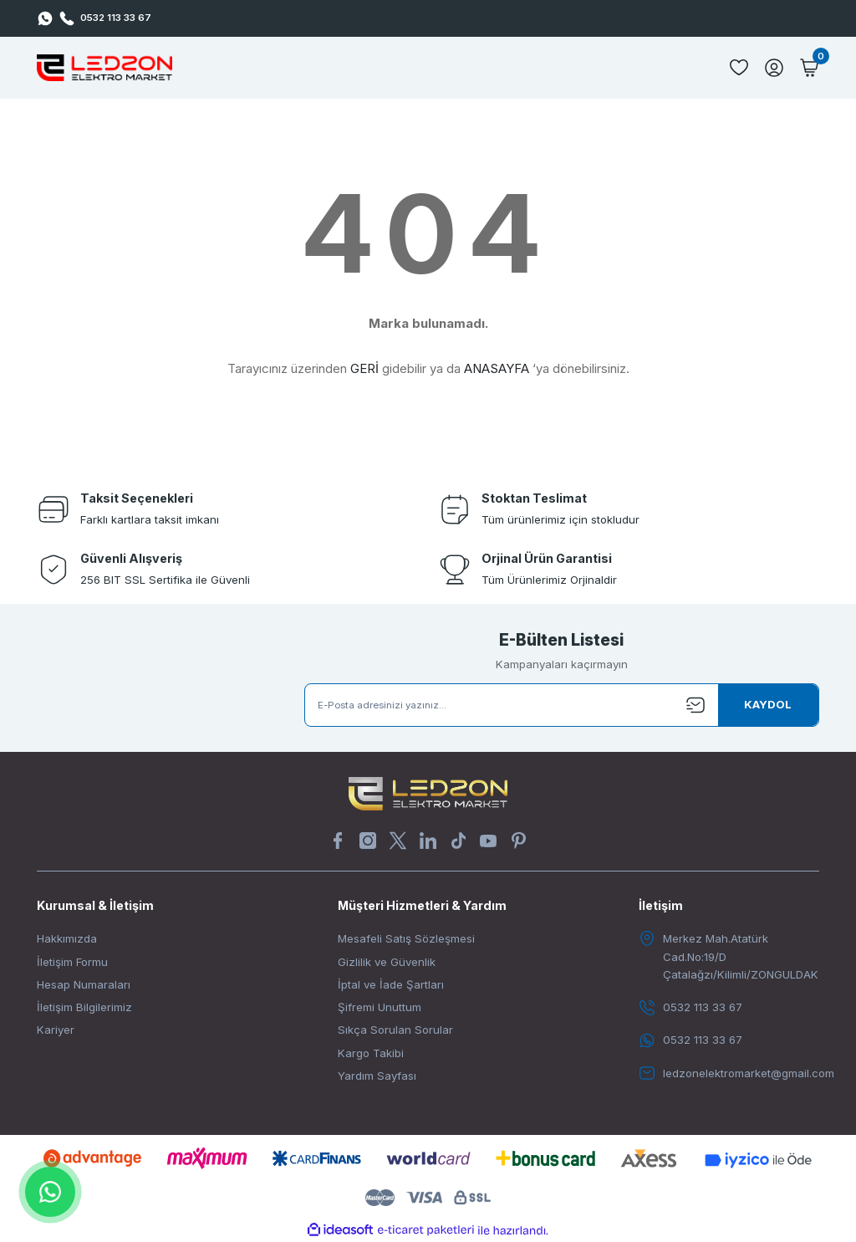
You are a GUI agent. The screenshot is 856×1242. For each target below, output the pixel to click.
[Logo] (104, 67)
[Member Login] (774, 68)
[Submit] (768, 705)
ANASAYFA (496, 368)
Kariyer (55, 1029)
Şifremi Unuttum (379, 1007)
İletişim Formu (72, 962)
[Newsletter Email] (561, 705)
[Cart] (809, 68)
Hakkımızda (67, 938)
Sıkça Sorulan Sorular (395, 1029)
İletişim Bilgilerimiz (84, 1007)
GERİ (364, 368)
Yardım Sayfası (377, 1075)
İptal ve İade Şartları (391, 984)
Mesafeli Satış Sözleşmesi (406, 938)
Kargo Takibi (371, 1053)
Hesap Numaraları (83, 984)
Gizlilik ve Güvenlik (387, 962)
